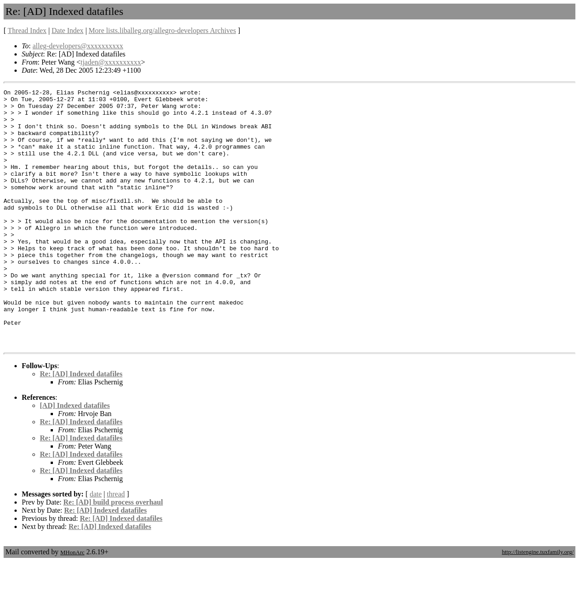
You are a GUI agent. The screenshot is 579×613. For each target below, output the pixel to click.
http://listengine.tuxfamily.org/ (538, 603)
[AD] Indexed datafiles (75, 457)
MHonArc (72, 603)
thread (116, 545)
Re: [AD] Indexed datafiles (81, 425)
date (96, 545)
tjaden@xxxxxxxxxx (111, 62)
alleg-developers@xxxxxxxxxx (78, 46)
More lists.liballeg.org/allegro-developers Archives (162, 30)
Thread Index (27, 30)
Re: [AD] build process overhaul (113, 553)
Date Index (68, 30)
